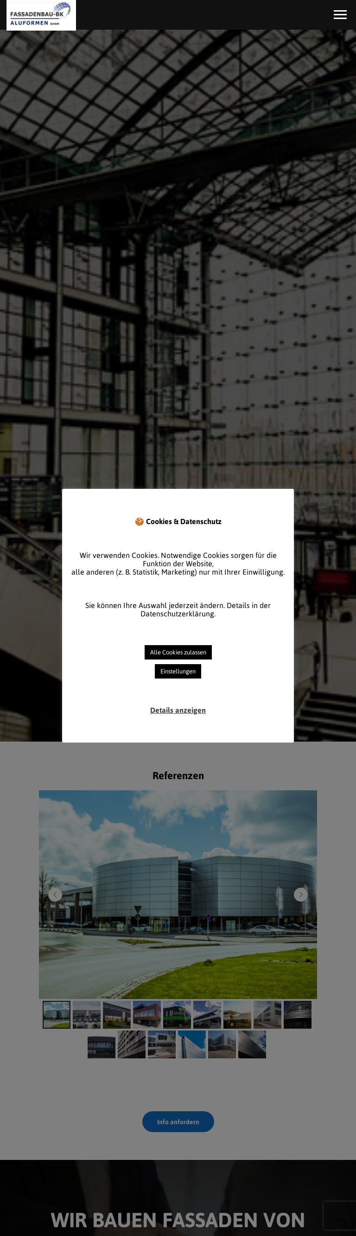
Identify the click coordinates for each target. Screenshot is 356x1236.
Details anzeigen (178, 710)
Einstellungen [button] (178, 671)
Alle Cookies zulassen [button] (178, 652)
